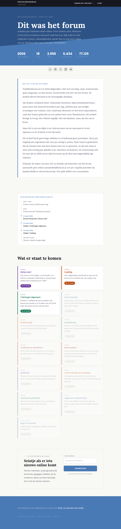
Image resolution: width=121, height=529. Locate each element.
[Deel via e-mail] (71, 69)
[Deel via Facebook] (55, 69)
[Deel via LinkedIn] (66, 69)
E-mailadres (69, 456)
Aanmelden (80, 468)
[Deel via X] (60, 69)
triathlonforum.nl (26, 3)
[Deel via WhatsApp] (50, 69)
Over (99, 3)
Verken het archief (83, 3)
